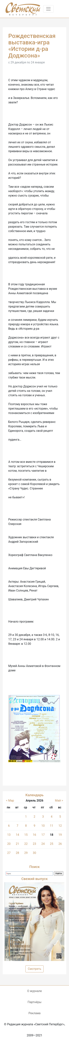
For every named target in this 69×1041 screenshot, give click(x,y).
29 (26, 853)
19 (60, 834)
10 (43, 825)
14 (17, 834)
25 (51, 844)
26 (60, 844)
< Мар (10, 800)
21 (17, 844)
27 (8, 853)
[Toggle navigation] (48, 9)
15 (26, 834)
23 (34, 844)
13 (8, 834)
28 (17, 853)
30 (34, 853)
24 (43, 844)
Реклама (35, 1013)
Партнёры (34, 1002)
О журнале (34, 991)
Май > (59, 800)
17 (43, 834)
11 (51, 825)
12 (60, 825)
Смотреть (34, 969)
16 (34, 834)
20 (8, 844)
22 (26, 844)
